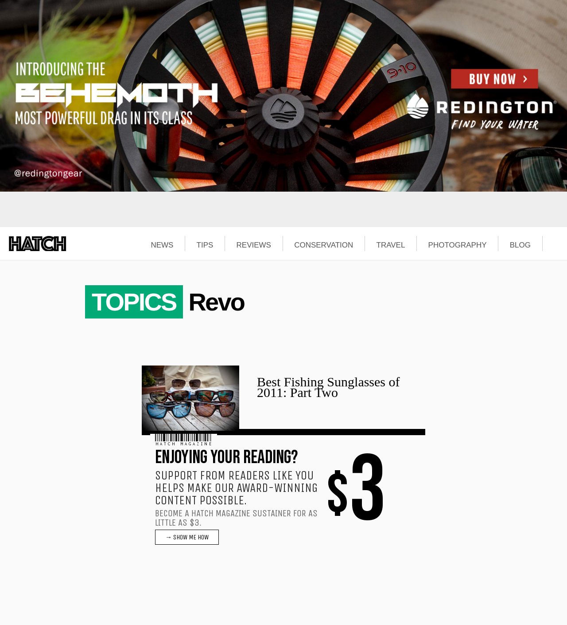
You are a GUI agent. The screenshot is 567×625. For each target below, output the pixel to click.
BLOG (520, 245)
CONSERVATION (323, 245)
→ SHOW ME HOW (187, 537)
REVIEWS (254, 245)
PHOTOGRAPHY (457, 245)
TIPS (205, 245)
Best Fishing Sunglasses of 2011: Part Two (328, 387)
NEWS (162, 245)
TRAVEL (391, 245)
